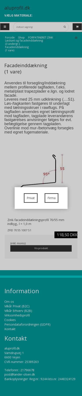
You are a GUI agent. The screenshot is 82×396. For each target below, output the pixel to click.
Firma (51, 198)
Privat (31, 198)
